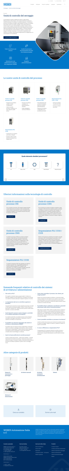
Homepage (5, 8)
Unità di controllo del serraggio (57, 448)
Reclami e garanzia (39, 448)
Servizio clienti (38, 442)
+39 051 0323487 (7, 444)
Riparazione (37, 444)
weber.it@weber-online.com (9, 445)
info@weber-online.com (8, 459)
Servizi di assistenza (39, 440)
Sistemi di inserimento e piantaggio (58, 444)
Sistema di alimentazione (56, 446)
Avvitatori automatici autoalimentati (58, 442)
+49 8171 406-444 (23, 443)
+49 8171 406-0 (7, 458)
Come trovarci (6, 448)
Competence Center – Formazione (42, 446)
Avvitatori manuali (54, 440)
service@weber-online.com (25, 444)
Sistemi (52, 450)
